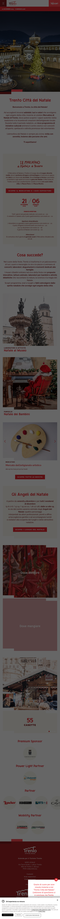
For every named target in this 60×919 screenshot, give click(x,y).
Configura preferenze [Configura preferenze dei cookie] (32, 915)
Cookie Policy (41, 911)
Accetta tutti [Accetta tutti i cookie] (8, 914)
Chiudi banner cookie (57, 900)
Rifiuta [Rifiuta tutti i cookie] (19, 914)
